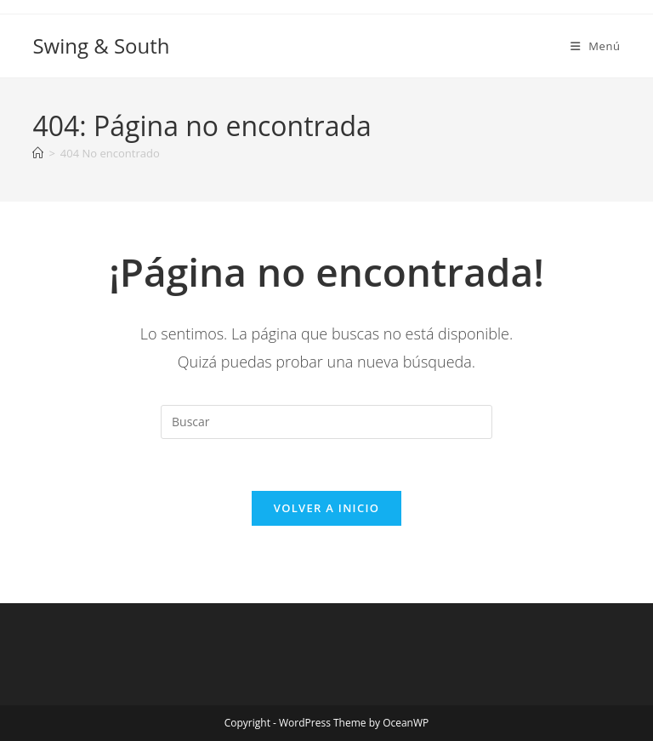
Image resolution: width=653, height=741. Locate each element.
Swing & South (100, 45)
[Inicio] (37, 153)
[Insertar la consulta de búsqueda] (326, 422)
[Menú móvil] (596, 46)
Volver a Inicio (326, 508)
